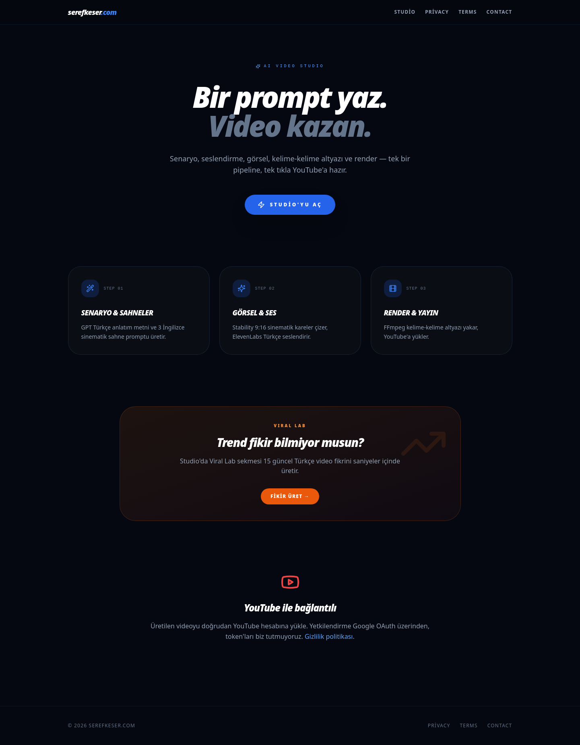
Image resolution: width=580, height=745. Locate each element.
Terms (467, 12)
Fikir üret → (290, 496)
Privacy (437, 12)
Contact (499, 12)
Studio (404, 12)
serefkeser (92, 12)
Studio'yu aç (290, 204)
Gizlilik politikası (329, 636)
